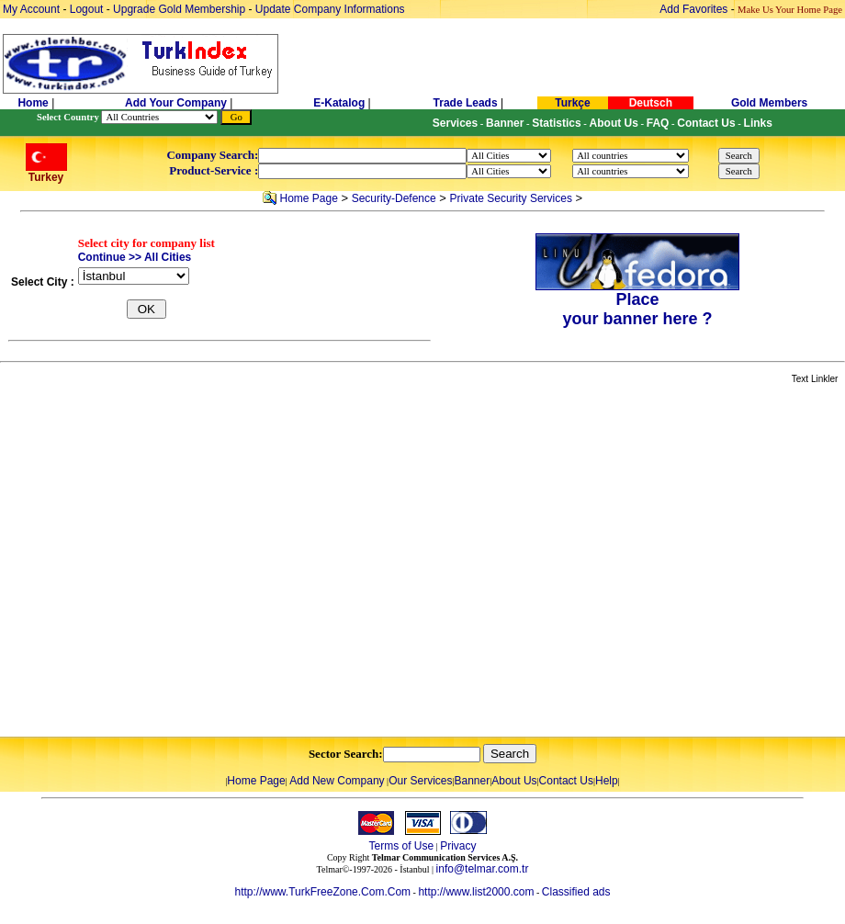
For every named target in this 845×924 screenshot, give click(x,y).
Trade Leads (466, 102)
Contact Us (566, 780)
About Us (513, 780)
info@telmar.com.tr (482, 868)
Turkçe (572, 102)
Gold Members (769, 102)
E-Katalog (339, 102)
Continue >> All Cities (135, 257)
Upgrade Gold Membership (180, 9)
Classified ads (576, 891)
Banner (472, 780)
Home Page (308, 198)
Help (606, 780)
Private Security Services (511, 198)
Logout (87, 9)
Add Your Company (177, 102)
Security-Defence (394, 198)
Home (34, 102)
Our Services (420, 780)
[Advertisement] (172, 561)
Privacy (458, 845)
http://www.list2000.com (476, 891)
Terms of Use (401, 845)
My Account (32, 9)
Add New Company (336, 780)
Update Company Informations (330, 9)
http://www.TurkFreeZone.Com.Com (322, 891)
